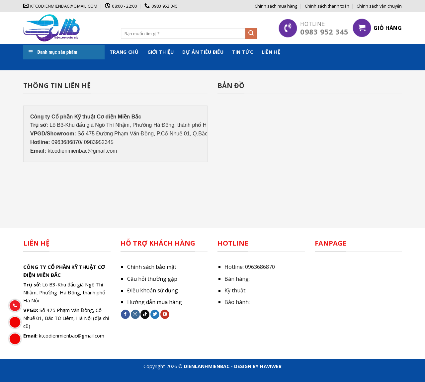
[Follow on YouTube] (164, 314)
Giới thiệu (160, 52)
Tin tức (242, 52)
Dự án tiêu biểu (202, 52)
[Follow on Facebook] (125, 314)
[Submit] (251, 33)
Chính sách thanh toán (327, 6)
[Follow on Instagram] (135, 314)
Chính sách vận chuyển (379, 6)
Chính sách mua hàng (276, 6)
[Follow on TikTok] (144, 314)
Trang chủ (124, 52)
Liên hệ (271, 52)
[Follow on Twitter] (154, 314)
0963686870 (260, 266)
